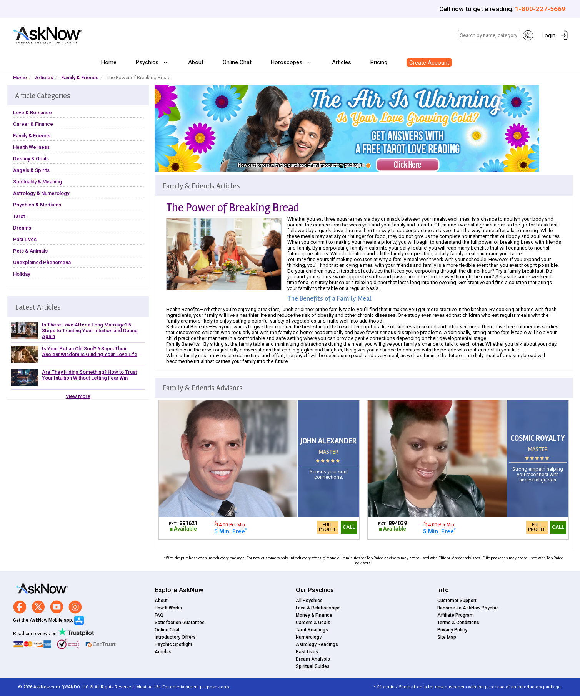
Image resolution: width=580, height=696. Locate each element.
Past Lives (25, 239)
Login (548, 35)
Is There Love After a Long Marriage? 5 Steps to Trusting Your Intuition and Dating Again (90, 330)
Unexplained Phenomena (42, 262)
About (195, 62)
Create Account (429, 62)
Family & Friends (79, 77)
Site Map (446, 637)
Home (109, 62)
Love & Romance (32, 112)
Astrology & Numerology (41, 193)
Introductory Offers (175, 637)
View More (78, 396)
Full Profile (328, 527)
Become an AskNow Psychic (468, 608)
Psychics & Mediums (37, 205)
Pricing (378, 62)
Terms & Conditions (458, 622)
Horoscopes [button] (287, 62)
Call (349, 527)
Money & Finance (314, 615)
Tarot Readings (312, 630)
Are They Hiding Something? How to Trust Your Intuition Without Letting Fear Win (89, 375)
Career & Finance (33, 124)
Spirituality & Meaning (37, 182)
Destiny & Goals (31, 159)
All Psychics (309, 600)
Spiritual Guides (313, 666)
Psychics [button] (148, 62)
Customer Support (457, 600)
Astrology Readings (317, 644)
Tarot (19, 216)
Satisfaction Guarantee (180, 622)
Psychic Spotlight (173, 644)
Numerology (309, 637)
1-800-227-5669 (540, 9)
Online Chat (237, 62)
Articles (341, 62)
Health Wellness (31, 147)
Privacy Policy (452, 630)
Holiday (21, 274)
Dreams (22, 228)
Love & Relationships (318, 608)
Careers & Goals (313, 622)
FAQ (159, 615)
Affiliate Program (455, 615)
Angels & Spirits (31, 170)
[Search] (489, 35)
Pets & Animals (30, 251)
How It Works (168, 608)
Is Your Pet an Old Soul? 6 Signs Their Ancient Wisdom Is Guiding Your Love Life (89, 351)
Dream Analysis (313, 659)
